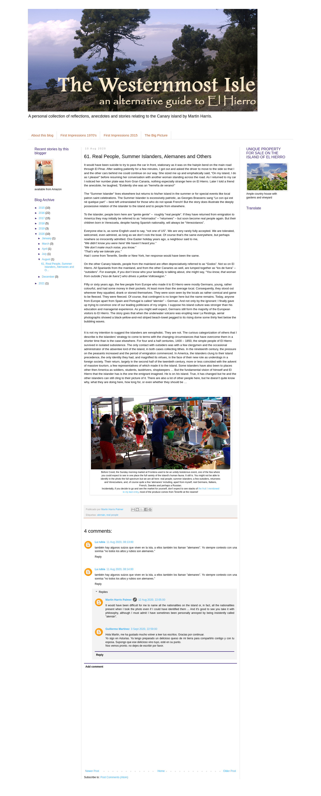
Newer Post (92, 771)
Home (161, 771)
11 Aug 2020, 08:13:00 (120, 542)
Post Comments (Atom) (114, 777)
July (44, 254)
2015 (42, 207)
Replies (103, 592)
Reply (98, 556)
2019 (42, 228)
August (46, 259)
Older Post (229, 771)
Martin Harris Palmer (118, 599)
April (45, 248)
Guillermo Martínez (117, 629)
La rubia (100, 542)
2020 (42, 233)
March (46, 243)
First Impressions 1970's (78, 135)
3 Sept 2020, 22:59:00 (144, 629)
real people (112, 514)
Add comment (94, 666)
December (48, 276)
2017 (42, 218)
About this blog (42, 135)
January (47, 238)
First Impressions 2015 (121, 135)
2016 (42, 212)
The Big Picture (156, 135)
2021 (42, 283)
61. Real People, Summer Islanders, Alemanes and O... (57, 267)
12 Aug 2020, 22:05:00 (151, 599)
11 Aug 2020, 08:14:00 (120, 569)
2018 (42, 223)
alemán (101, 514)
